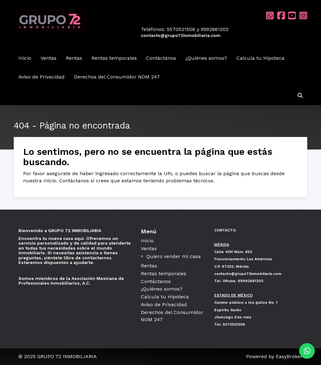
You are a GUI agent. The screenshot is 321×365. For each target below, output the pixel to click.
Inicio (24, 58)
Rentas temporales (114, 58)
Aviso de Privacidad (41, 77)
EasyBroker (289, 356)
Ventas (49, 58)
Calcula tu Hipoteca (260, 58)
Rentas (74, 58)
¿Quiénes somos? (206, 58)
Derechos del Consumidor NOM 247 (117, 77)
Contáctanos (161, 58)
